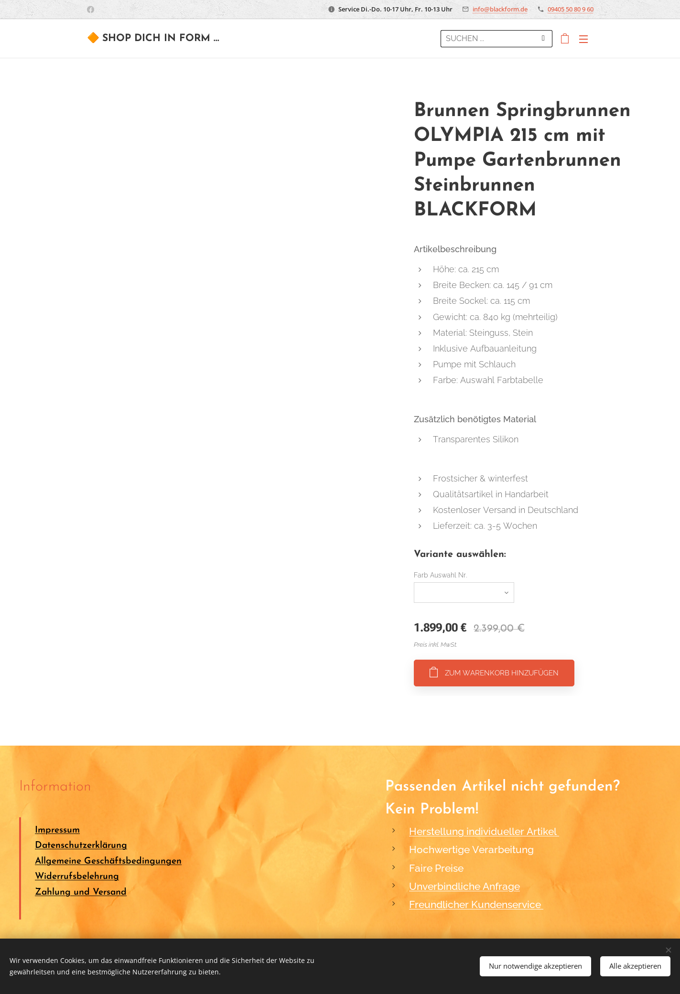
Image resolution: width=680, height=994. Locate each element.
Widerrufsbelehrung (77, 876)
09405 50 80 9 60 (571, 9)
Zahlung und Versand (81, 892)
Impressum (57, 830)
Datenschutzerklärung (81, 846)
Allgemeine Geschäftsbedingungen (108, 861)
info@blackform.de (500, 9)
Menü (583, 39)
